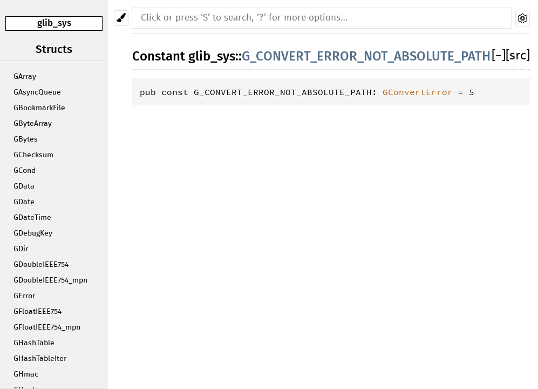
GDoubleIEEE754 (41, 265)
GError (24, 296)
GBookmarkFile (39, 108)
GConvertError (418, 91)
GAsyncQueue (37, 92)
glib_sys (54, 23)
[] (499, 56)
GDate (24, 202)
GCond (24, 171)
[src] (518, 56)
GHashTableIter (39, 359)
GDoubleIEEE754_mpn (50, 280)
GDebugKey (32, 233)
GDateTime (32, 218)
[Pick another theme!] (121, 18)
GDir (20, 249)
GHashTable (34, 343)
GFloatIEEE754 (37, 312)
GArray (24, 77)
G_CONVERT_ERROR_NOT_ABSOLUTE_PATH (366, 56)
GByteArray (32, 124)
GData (24, 186)
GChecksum (33, 155)
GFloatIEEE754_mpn (46, 327)
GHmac (25, 374)
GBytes (25, 139)
